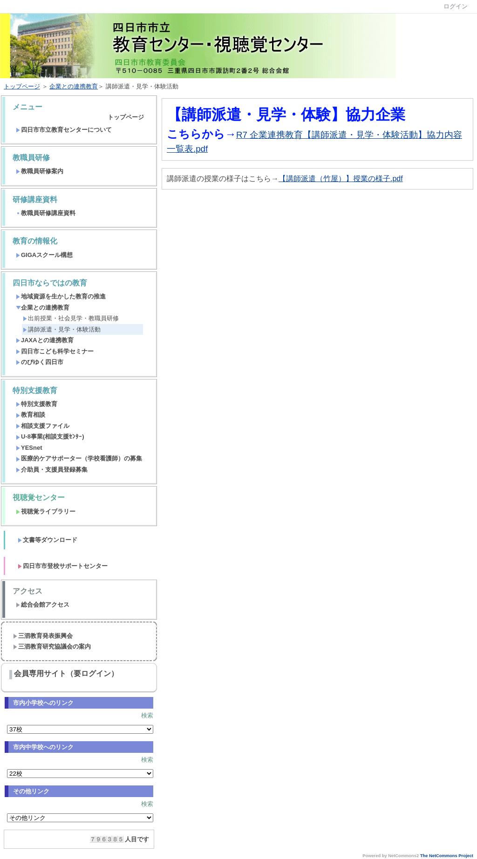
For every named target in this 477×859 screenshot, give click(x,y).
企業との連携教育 (73, 86)
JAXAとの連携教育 (45, 340)
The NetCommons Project (446, 855)
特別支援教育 (36, 403)
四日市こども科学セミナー (55, 351)
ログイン (455, 6)
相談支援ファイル (42, 425)
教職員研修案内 (39, 171)
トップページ (22, 86)
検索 (147, 715)
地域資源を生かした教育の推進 (61, 296)
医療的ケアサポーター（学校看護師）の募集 (79, 458)
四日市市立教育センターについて (64, 129)
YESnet (29, 447)
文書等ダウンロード (47, 539)
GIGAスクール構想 (44, 254)
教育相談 (30, 414)
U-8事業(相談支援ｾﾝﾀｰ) (50, 436)
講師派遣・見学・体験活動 (62, 329)
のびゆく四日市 (39, 361)
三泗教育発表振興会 (43, 635)
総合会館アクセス (42, 604)
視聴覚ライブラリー (45, 511)
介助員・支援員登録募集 (52, 469)
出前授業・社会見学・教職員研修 (71, 318)
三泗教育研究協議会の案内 (52, 646)
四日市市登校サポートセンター (63, 565)
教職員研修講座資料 (45, 213)
